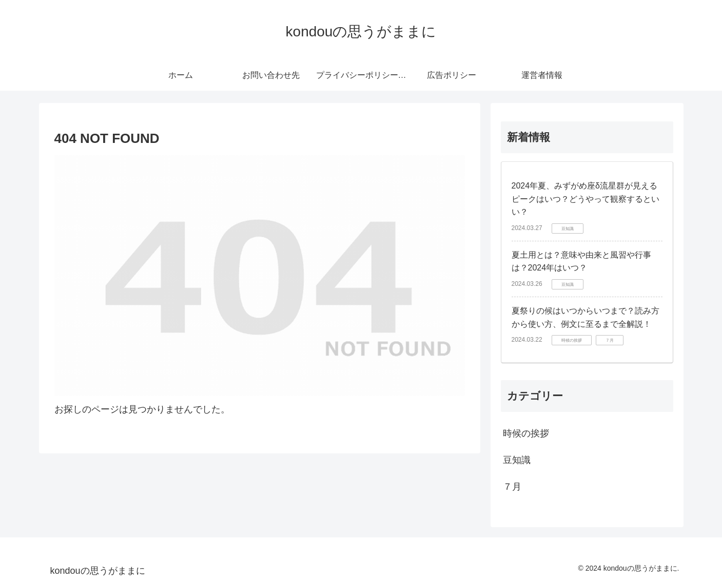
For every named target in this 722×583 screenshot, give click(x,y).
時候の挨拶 (526, 433)
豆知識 (517, 460)
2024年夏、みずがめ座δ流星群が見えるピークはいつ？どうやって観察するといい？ (585, 198)
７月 (512, 487)
